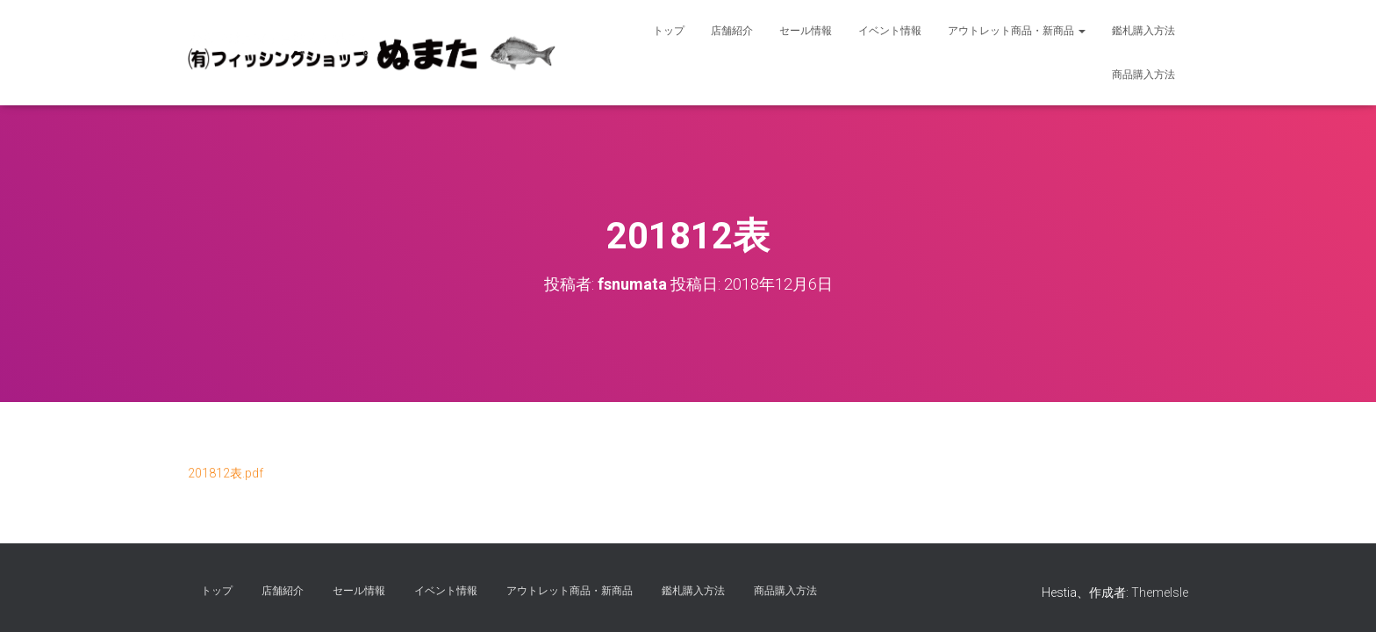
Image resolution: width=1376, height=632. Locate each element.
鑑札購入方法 (1143, 31)
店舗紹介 (732, 31)
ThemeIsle (1159, 592)
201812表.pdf (225, 473)
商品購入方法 (1143, 74)
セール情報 (805, 31)
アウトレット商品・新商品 (1017, 31)
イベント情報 (889, 31)
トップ (668, 31)
